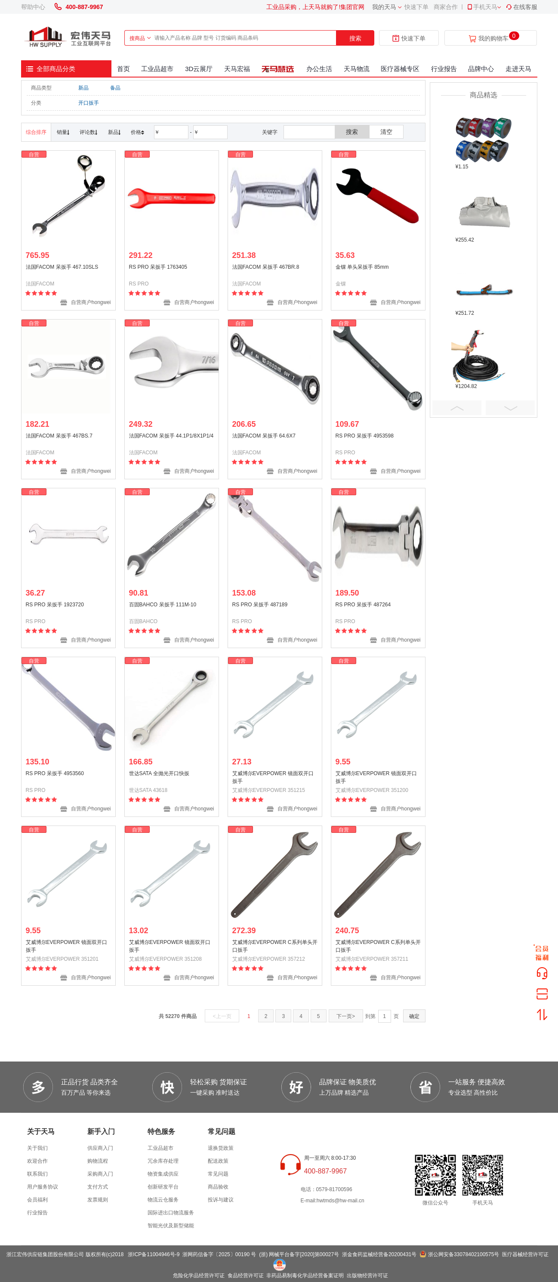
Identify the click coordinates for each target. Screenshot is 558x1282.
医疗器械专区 (400, 68)
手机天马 (481, 6)
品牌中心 (481, 68)
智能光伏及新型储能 (171, 1226)
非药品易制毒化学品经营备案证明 (305, 1276)
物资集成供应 (163, 1174)
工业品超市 (157, 68)
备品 (115, 88)
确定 (414, 1016)
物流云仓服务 (163, 1200)
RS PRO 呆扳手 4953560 (55, 773)
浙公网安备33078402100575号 (463, 1254)
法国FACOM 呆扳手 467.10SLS (62, 267)
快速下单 (416, 6)
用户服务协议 (42, 1187)
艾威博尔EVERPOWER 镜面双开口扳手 (273, 777)
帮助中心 (33, 6)
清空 (386, 131)
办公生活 (319, 68)
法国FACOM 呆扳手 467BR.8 (265, 267)
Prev (456, 407)
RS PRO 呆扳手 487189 (260, 605)
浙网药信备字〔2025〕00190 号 (219, 1254)
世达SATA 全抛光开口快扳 (159, 773)
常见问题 (218, 1174)
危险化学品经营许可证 (199, 1276)
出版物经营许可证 (367, 1276)
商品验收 (218, 1187)
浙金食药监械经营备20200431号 (379, 1254)
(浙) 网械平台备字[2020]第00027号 (299, 1254)
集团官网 (352, 6)
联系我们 (37, 1174)
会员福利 (37, 1200)
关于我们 (37, 1148)
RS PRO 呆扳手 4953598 (365, 436)
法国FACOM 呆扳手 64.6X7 (264, 436)
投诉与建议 (221, 1200)
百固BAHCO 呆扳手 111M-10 (163, 605)
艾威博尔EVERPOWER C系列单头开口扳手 (275, 946)
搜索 (355, 38)
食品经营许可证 (246, 1276)
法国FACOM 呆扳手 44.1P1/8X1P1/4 (171, 436)
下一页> (345, 1016)
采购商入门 (100, 1174)
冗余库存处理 (163, 1161)
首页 (123, 68)
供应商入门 (100, 1148)
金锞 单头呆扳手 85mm (362, 267)
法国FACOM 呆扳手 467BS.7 (59, 436)
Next (510, 407)
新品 (83, 88)
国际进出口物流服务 (171, 1213)
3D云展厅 (199, 68)
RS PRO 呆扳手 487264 (363, 605)
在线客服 (521, 6)
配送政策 (218, 1161)
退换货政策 (221, 1148)
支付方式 (97, 1187)
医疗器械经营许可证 (525, 1254)
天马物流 (357, 68)
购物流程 (97, 1161)
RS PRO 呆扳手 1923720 (55, 605)
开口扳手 (88, 103)
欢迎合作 (37, 1161)
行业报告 (444, 68)
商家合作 (446, 6)
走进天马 (518, 68)
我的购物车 (493, 38)
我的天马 (384, 6)
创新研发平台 (163, 1187)
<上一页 (222, 1016)
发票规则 (97, 1200)
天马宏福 (237, 68)
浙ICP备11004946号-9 (153, 1254)
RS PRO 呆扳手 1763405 (158, 267)
